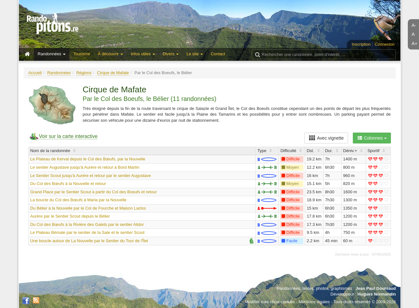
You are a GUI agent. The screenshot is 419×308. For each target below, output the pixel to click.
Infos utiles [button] (143, 53)
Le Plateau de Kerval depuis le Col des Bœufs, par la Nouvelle (87, 159)
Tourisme (81, 53)
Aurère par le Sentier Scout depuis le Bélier (70, 216)
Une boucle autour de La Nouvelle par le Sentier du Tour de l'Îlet (89, 240)
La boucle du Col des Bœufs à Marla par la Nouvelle (78, 199)
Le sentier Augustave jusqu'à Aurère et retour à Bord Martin (84, 167)
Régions (84, 72)
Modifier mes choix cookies (270, 301)
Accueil (35, 72)
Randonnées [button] (52, 53)
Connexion (384, 44)
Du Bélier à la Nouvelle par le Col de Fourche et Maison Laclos (88, 208)
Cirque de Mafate (113, 72)
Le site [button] (194, 53)
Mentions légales (314, 301)
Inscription (361, 44)
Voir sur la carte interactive (68, 136)
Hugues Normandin (377, 294)
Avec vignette (326, 138)
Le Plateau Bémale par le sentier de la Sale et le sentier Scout (87, 232)
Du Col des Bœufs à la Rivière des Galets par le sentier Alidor (87, 224)
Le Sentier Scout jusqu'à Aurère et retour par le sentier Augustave (90, 175)
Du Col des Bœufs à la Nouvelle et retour (68, 183)
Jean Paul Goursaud (376, 288)
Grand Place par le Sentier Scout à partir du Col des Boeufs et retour (93, 191)
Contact (218, 53)
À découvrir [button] (110, 53)
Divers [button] (171, 53)
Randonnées (59, 72)
